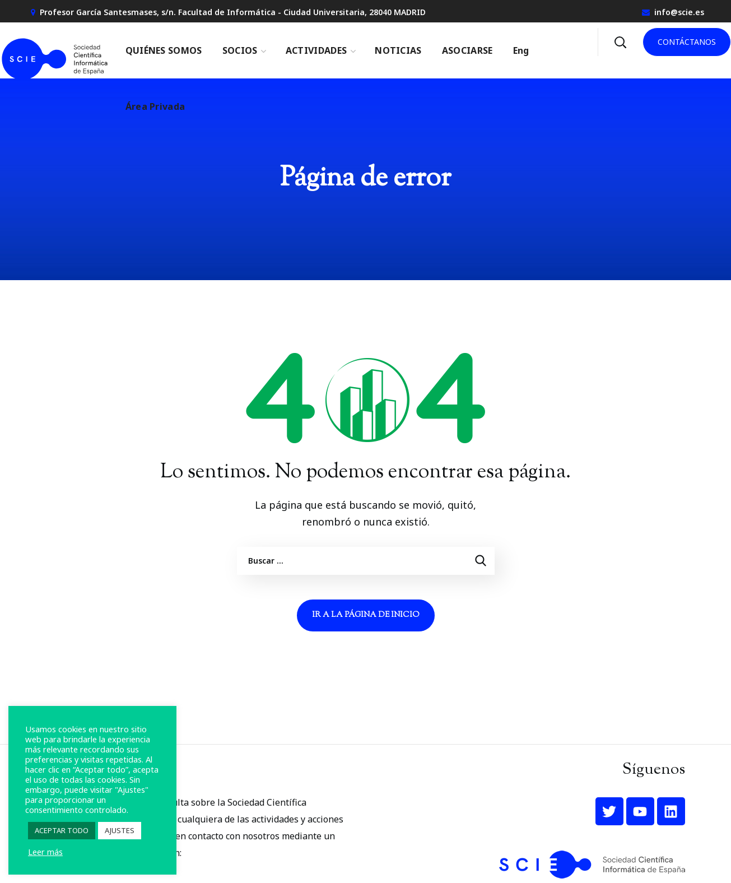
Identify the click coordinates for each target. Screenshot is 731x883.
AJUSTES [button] (119, 830)
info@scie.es (679, 12)
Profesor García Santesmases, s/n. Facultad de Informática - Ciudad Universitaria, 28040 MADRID (233, 12)
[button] (620, 42)
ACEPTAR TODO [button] (62, 830)
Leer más (45, 852)
